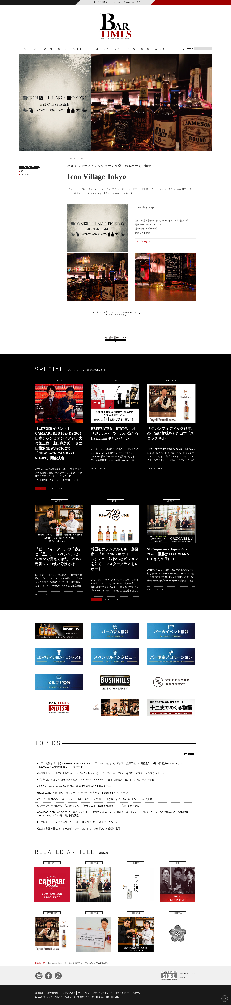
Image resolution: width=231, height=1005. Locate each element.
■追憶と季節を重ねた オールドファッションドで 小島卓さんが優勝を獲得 (78, 828)
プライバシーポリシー (102, 993)
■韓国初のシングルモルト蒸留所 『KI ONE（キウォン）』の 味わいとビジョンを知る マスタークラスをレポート (102, 773)
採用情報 (136, 993)
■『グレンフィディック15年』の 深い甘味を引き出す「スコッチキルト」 (77, 822)
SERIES (145, 49)
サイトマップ (84, 993)
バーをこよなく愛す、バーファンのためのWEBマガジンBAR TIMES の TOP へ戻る (115, 313)
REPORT (94, 49)
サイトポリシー (122, 993)
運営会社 (39, 993)
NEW (105, 49)
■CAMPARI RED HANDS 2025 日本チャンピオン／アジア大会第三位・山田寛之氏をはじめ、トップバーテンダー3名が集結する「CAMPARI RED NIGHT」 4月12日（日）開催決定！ (113, 814)
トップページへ (142, 241)
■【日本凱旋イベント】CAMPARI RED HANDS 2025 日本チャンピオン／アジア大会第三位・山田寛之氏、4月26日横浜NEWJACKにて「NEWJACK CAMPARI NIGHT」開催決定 (110, 765)
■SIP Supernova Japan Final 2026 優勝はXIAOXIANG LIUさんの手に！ (76, 786)
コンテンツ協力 (68, 993)
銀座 (183, 977)
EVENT (117, 49)
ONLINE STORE (188, 973)
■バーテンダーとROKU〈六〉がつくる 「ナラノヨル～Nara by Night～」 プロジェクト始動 (88, 805)
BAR (35, 49)
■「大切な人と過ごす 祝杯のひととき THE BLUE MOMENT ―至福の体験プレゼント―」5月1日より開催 (95, 779)
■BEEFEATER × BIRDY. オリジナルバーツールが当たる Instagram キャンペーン (82, 792)
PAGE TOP (224, 998)
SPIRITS (62, 49)
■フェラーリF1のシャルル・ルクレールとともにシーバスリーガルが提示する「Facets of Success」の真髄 (94, 799)
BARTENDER (78, 49)
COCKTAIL (48, 49)
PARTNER (159, 49)
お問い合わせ (52, 993)
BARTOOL (131, 49)
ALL (26, 49)
